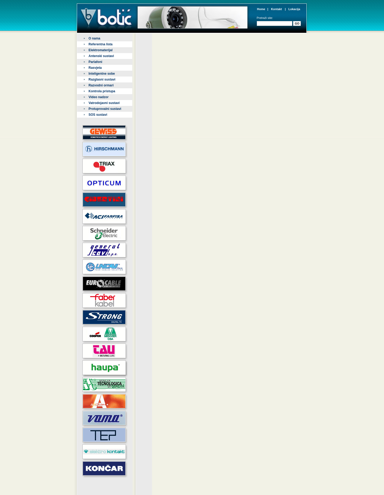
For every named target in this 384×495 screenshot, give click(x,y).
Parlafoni (95, 62)
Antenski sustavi (101, 56)
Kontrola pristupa (102, 91)
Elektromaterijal (101, 50)
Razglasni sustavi (102, 79)
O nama (94, 38)
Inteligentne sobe (102, 73)
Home (261, 9)
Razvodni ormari (101, 85)
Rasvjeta (95, 68)
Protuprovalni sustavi (105, 109)
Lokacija (294, 9)
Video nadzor (99, 97)
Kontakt (276, 9)
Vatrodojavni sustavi (104, 103)
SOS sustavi (98, 115)
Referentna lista (101, 44)
